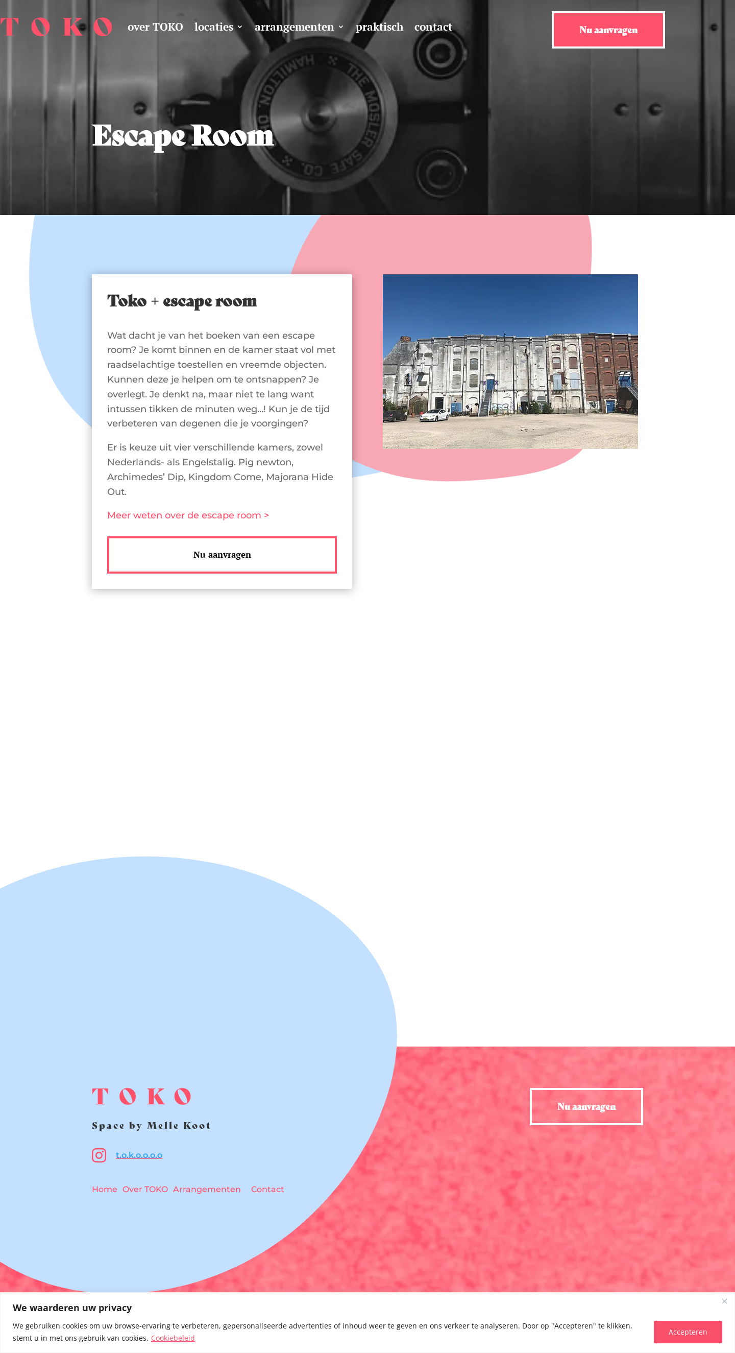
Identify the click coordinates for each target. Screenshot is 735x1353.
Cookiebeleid (173, 1338)
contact (433, 26)
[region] (367, 1322)
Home (104, 1189)
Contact (267, 1189)
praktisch (379, 26)
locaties (213, 26)
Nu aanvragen (608, 29)
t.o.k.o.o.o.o (139, 1155)
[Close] (724, 1301)
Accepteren (688, 1332)
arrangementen (294, 26)
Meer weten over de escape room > (188, 515)
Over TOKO (145, 1189)
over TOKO (155, 26)
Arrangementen (207, 1189)
